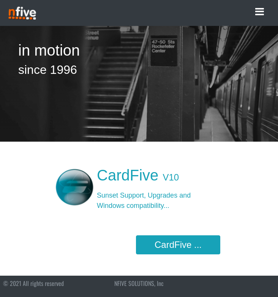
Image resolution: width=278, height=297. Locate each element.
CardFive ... (178, 245)
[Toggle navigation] (259, 12)
